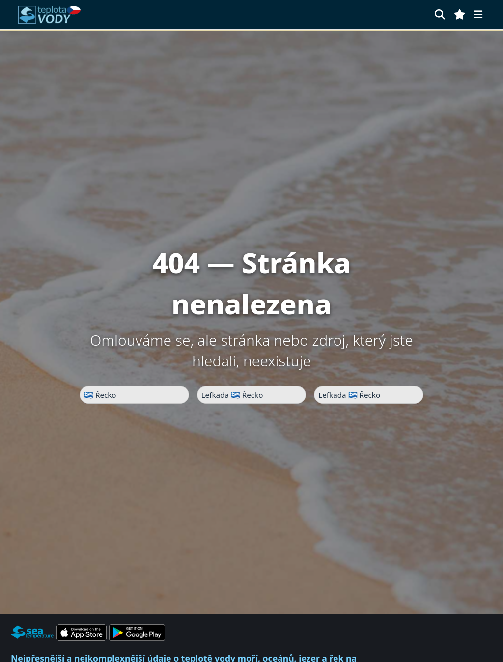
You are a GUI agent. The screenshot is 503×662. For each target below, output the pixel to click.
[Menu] (478, 14)
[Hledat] (439, 14)
